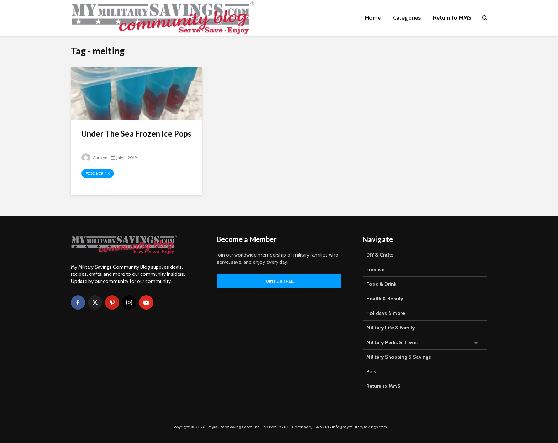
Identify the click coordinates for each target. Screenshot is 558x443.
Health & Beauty (385, 298)
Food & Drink (98, 173)
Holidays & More (385, 313)
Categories (407, 17)
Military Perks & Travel (392, 342)
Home (373, 17)
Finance (375, 269)
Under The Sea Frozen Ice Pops (136, 133)
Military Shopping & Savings (398, 357)
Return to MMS (452, 17)
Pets (371, 371)
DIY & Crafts (380, 255)
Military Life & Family (390, 328)
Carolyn (94, 157)
